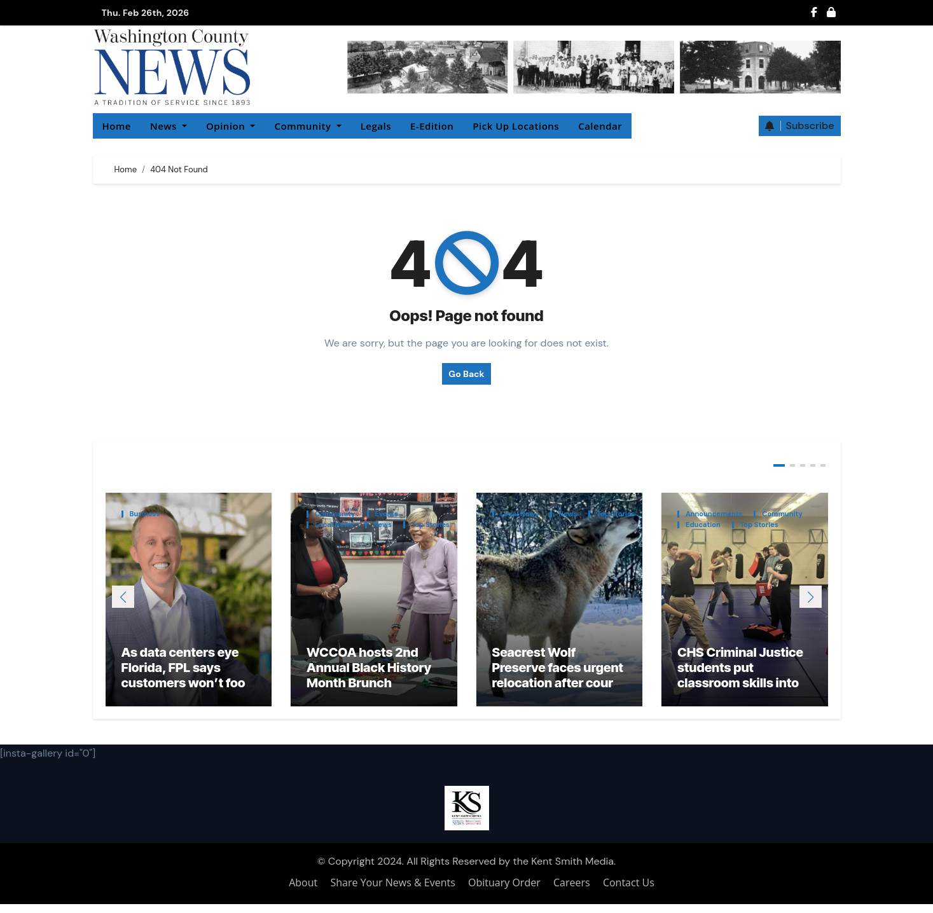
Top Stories (430, 524)
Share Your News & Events (393, 891)
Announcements (714, 514)
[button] (810, 601)
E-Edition (431, 126)
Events (386, 514)
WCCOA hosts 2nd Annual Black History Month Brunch (369, 676)
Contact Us (628, 891)
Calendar (600, 126)
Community (307, 126)
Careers (571, 891)
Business (145, 514)
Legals (376, 126)
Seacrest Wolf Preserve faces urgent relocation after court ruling (557, 684)
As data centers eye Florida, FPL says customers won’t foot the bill (186, 684)
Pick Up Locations (516, 126)
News (168, 126)
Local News (334, 524)
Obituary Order (504, 891)
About (303, 891)
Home (116, 126)
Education (703, 524)
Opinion (230, 126)
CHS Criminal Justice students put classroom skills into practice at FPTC (740, 684)
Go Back (466, 374)
